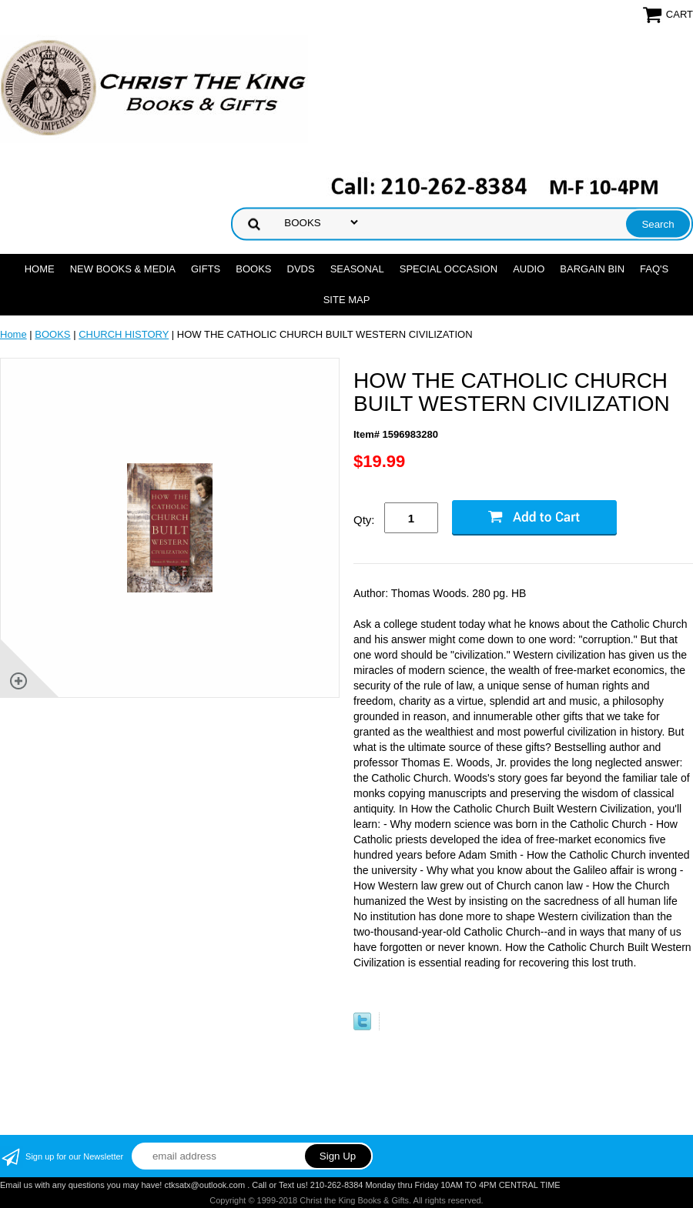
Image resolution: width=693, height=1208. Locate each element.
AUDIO (528, 269)
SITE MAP (346, 299)
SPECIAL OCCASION (448, 269)
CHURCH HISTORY (124, 334)
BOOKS (253, 269)
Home (40, 269)
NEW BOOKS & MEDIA (123, 269)
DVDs (301, 269)
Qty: (364, 519)
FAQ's (654, 269)
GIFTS (205, 269)
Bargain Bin (592, 269)
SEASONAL (357, 269)
